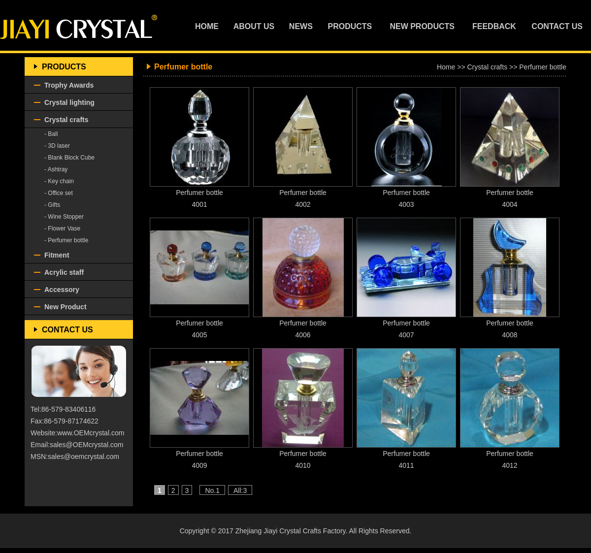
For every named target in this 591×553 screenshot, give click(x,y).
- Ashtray (55, 169)
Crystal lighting (69, 102)
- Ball (51, 133)
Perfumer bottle (542, 67)
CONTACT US (557, 26)
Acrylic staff (64, 272)
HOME (207, 26)
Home (446, 67)
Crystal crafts (66, 120)
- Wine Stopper (64, 216)
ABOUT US (254, 26)
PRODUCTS (350, 26)
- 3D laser (57, 145)
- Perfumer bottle (66, 240)
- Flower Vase (62, 228)
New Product (65, 307)
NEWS (301, 26)
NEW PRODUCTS (422, 26)
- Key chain (59, 181)
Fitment (56, 255)
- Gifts (52, 204)
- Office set (58, 193)
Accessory (61, 289)
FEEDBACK (494, 26)
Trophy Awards (69, 85)
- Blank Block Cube (69, 157)
